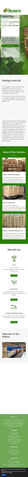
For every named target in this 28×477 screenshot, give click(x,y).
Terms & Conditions (14, 449)
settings (10, 472)
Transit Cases (14, 434)
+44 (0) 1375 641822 (15, 462)
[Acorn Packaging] (11, 10)
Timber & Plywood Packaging (14, 441)
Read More (21, 182)
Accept (3, 474)
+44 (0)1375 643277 (15, 461)
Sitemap (14, 454)
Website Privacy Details (14, 451)
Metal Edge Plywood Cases (14, 436)
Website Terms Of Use (14, 453)
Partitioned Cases (14, 433)
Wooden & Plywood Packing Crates (14, 439)
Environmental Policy (14, 443)
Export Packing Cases (14, 438)
